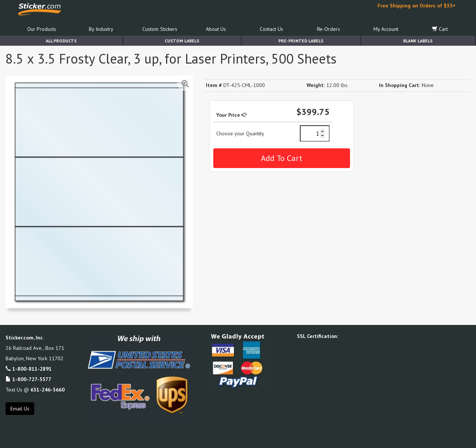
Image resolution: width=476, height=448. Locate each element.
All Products (61, 40)
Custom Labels (182, 40)
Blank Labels (418, 40)
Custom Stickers (159, 29)
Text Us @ (35, 389)
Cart (440, 29)
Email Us (19, 408)
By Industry (101, 29)
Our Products (41, 29)
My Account (385, 29)
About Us (216, 29)
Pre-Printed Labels (300, 40)
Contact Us (271, 29)
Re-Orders (328, 29)
